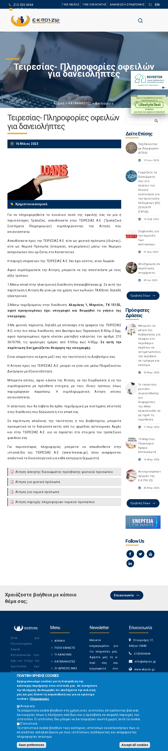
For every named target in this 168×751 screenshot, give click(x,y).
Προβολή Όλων (140, 295)
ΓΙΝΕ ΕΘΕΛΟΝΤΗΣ (95, 4)
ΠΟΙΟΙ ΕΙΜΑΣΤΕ (64, 647)
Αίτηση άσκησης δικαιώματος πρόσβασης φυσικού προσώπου (64, 472)
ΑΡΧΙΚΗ (59, 640)
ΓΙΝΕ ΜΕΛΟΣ (70, 4)
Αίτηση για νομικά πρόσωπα (37, 492)
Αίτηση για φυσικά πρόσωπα (37, 482)
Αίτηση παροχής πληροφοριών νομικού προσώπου (55, 502)
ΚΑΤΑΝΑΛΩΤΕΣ (79, 103)
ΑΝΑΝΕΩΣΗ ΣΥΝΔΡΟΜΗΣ (127, 4)
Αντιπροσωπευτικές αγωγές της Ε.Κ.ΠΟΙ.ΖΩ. (152, 476)
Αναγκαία (27, 706)
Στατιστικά (28, 723)
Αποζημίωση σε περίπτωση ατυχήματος (149, 268)
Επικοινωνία (124, 595)
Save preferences (31, 745)
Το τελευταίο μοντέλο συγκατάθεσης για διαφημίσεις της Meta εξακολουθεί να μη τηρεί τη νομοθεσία (149, 402)
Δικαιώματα (104, 103)
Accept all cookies (134, 745)
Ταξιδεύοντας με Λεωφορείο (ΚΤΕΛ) (148, 148)
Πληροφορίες (39, 699)
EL (151, 5)
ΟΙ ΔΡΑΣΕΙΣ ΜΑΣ (65, 668)
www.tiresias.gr (75, 452)
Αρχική (59, 103)
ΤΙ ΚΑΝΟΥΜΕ (63, 654)
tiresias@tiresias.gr (88, 284)
